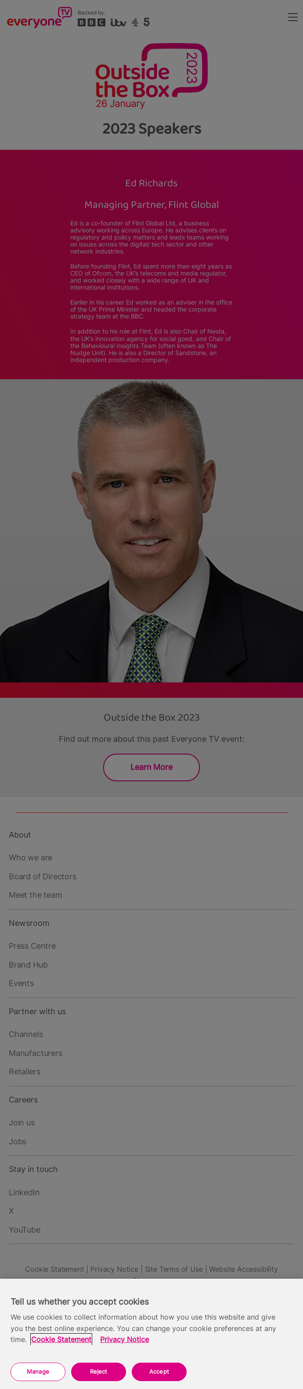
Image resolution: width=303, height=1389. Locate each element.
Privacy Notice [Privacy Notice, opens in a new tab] (124, 1339)
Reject (99, 1371)
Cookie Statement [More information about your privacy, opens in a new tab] (61, 1339)
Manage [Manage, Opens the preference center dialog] (38, 1371)
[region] (151, 1334)
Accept (159, 1371)
